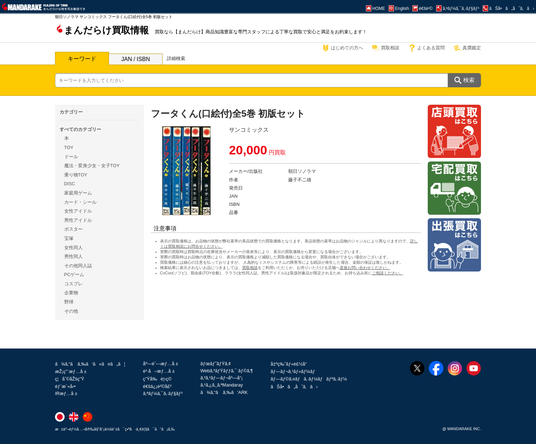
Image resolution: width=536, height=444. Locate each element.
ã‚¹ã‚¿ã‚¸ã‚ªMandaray (221, 385)
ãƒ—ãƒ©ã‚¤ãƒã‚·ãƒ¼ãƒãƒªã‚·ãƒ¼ (308, 379)
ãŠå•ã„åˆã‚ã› (293, 386)
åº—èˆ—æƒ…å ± (160, 363)
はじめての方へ (347, 47)
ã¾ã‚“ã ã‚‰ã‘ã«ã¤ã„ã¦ (90, 364)
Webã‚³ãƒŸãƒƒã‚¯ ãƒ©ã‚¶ (226, 370)
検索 (469, 80)
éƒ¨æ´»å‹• (65, 386)
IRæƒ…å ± (66, 393)
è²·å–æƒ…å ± (159, 371)
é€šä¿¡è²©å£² (157, 386)
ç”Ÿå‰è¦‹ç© (159, 379)
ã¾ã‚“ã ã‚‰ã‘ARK (223, 392)
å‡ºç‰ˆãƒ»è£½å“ (290, 364)
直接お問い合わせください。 (365, 267)
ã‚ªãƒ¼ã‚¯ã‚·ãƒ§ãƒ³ (163, 393)
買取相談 (390, 47)
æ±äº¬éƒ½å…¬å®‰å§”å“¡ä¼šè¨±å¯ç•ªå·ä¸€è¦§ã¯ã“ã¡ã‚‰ (115, 429)
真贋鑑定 (472, 47)
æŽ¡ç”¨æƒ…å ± (71, 371)
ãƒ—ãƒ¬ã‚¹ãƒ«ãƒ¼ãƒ (293, 371)
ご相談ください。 (387, 273)
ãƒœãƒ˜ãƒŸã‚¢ (215, 363)
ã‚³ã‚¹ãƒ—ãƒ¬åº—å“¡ (221, 377)
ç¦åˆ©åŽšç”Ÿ (69, 379)
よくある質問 (431, 47)
